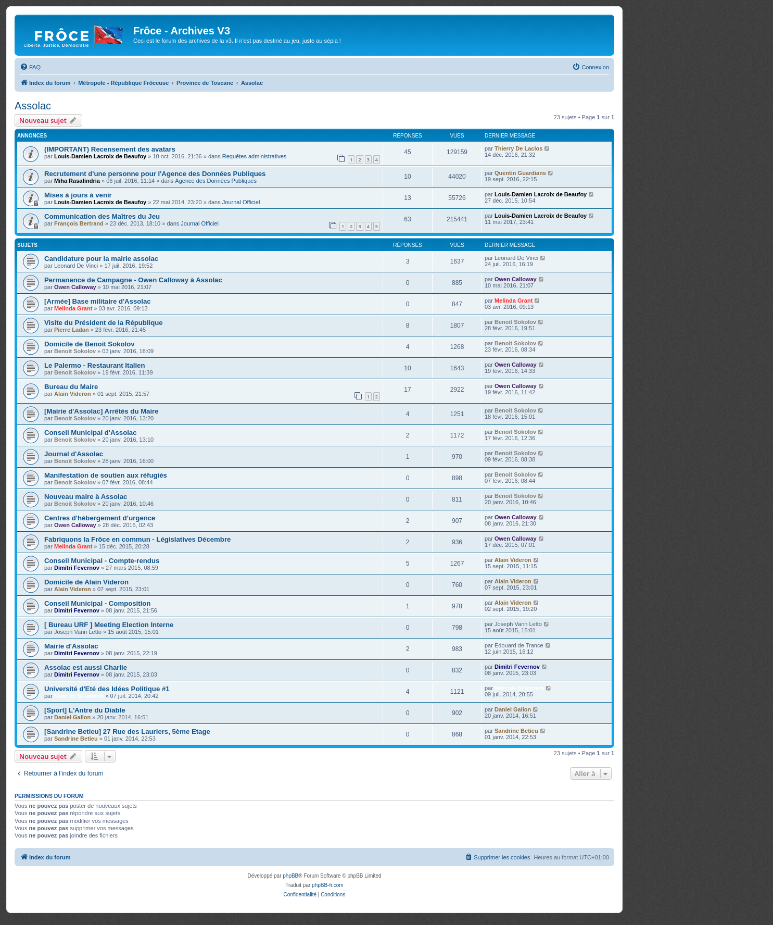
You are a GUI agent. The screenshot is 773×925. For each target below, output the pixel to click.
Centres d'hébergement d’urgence (99, 518)
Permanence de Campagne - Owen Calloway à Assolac (133, 280)
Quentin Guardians (520, 173)
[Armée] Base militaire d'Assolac (97, 301)
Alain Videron (72, 394)
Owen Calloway (75, 287)
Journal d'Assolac (73, 454)
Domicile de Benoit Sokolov (89, 344)
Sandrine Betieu (76, 738)
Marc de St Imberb (79, 696)
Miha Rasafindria (77, 181)
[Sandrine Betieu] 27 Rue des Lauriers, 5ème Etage (127, 731)
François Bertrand (79, 223)
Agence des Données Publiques (216, 181)
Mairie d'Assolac (71, 646)
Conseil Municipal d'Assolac (90, 432)
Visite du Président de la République (103, 323)
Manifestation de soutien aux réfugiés (105, 475)
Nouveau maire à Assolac (85, 497)
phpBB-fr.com (328, 885)
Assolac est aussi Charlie (85, 667)
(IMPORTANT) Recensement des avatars (109, 149)
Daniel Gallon (72, 717)
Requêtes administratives (254, 156)
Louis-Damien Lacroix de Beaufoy (100, 156)
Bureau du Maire (71, 387)
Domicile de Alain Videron (86, 582)
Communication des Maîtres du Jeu (102, 216)
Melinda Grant (73, 308)
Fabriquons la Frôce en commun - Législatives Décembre (137, 539)
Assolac (33, 105)
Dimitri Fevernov (76, 568)
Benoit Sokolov (515, 322)
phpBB (290, 876)
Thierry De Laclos (518, 148)
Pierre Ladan (71, 330)
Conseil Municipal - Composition (97, 603)
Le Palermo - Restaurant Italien (94, 365)
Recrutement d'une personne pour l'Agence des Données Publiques (154, 174)
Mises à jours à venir (78, 195)
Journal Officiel (241, 202)
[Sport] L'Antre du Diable (84, 710)
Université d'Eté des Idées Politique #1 (107, 689)
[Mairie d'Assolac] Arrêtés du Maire (101, 411)
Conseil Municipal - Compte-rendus (101, 561)
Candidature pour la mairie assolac (101, 258)
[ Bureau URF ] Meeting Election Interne (108, 625)
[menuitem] (30, 67)
